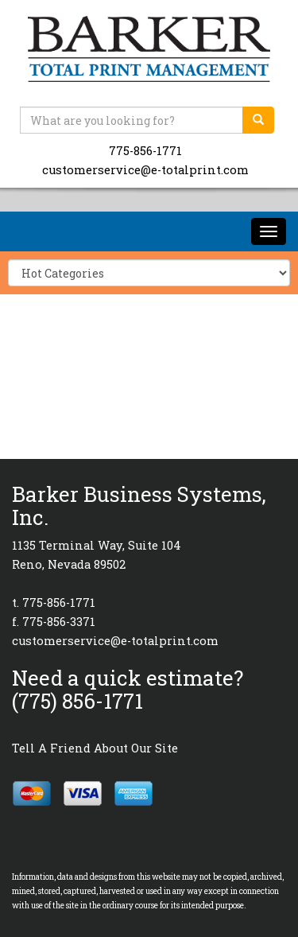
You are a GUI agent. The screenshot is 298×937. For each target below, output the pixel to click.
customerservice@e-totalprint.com (145, 169)
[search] (258, 120)
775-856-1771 (145, 150)
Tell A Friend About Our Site (95, 748)
